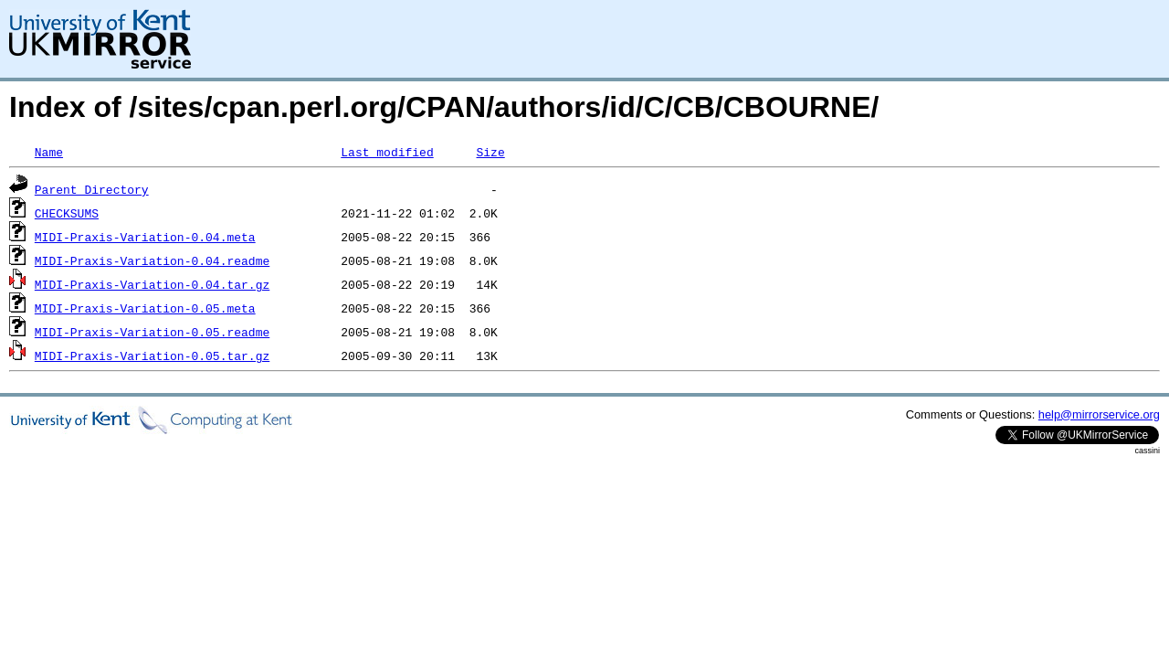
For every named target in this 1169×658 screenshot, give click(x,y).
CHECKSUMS (67, 213)
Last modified (387, 151)
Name (49, 151)
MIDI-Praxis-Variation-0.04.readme (152, 260)
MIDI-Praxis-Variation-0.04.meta (145, 236)
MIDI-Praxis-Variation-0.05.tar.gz (152, 355)
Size (490, 151)
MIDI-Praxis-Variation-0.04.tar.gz (152, 284)
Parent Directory (92, 189)
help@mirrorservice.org (1099, 414)
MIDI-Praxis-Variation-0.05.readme (152, 332)
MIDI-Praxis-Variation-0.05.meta (145, 308)
